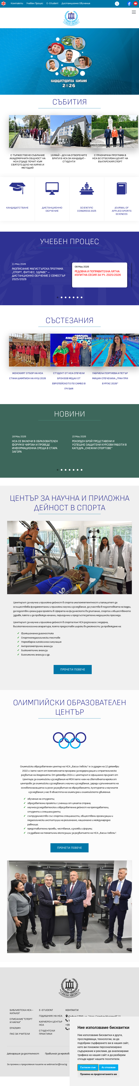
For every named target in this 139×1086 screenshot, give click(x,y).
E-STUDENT (46, 1010)
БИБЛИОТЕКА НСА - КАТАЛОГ (21, 1012)
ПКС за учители (20, 1033)
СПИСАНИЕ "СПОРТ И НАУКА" (21, 1021)
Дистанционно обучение (76, 3)
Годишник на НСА (50, 1016)
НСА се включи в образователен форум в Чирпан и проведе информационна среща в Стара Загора (35, 446)
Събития (69, 102)
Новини (69, 414)
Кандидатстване (17, 207)
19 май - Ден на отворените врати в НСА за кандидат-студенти (69, 158)
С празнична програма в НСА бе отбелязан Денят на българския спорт (110, 158)
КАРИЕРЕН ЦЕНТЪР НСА (50, 1023)
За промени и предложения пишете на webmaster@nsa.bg (37, 1064)
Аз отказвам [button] (109, 1067)
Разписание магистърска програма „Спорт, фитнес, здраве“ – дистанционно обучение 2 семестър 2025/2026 (38, 274)
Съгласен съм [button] (88, 1067)
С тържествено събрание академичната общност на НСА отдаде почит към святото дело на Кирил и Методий (27, 161)
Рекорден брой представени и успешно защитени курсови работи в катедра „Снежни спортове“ (99, 444)
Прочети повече (72, 669)
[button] (58, 297)
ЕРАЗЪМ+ (15, 1028)
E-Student (52, 3)
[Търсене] (116, 3)
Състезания (69, 320)
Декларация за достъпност (23, 1053)
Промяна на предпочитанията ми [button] (98, 1074)
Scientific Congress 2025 (86, 209)
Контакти (17, 3)
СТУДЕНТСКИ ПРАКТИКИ (47, 1032)
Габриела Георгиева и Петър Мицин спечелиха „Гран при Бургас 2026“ (110, 378)
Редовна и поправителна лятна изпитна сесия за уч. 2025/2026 (98, 273)
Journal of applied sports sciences (122, 211)
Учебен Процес (34, 3)
